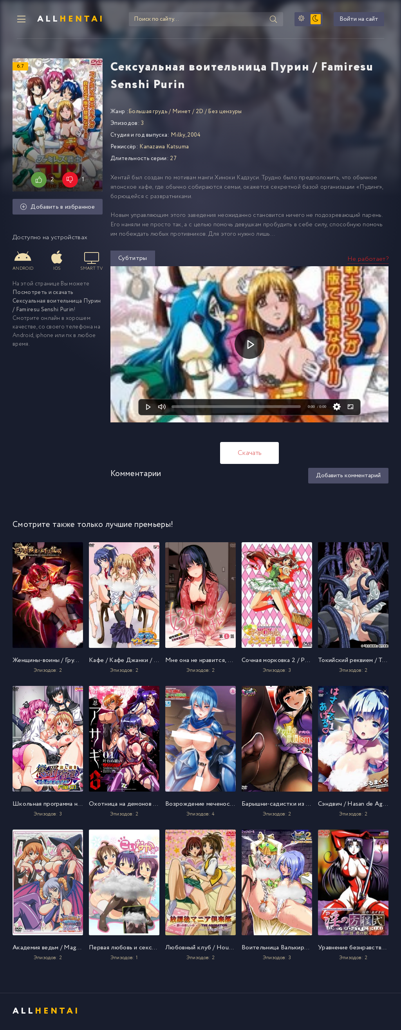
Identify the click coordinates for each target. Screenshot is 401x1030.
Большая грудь (148, 112)
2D (200, 112)
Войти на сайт (363, 19)
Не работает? (367, 259)
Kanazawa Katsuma (164, 147)
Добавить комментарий (348, 476)
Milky (178, 136)
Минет (181, 112)
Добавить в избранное (57, 208)
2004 (193, 136)
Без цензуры (225, 112)
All (67, 19)
